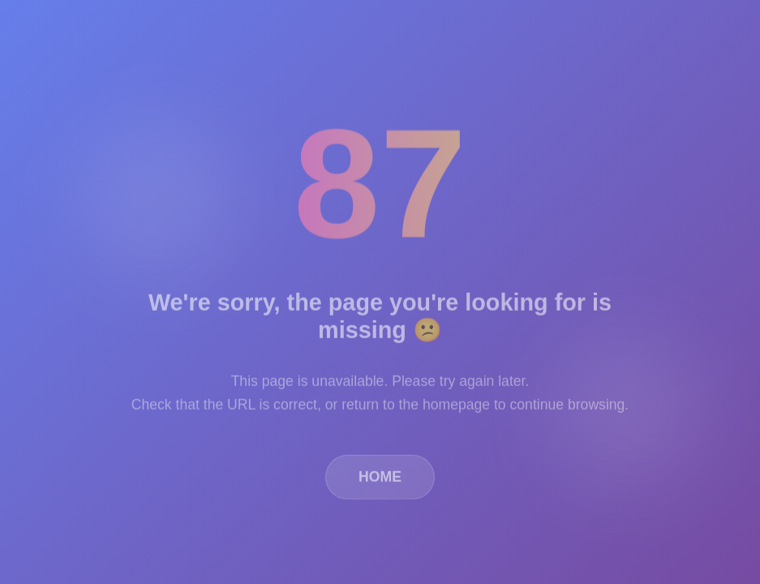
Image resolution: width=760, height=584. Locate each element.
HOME (380, 479)
